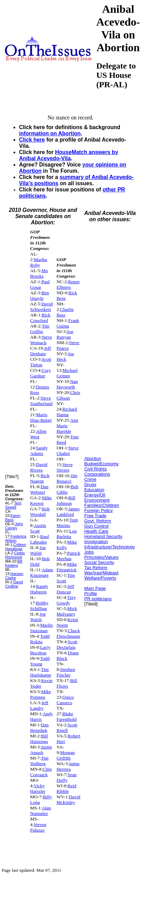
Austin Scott (38, 528)
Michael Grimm (67, 373)
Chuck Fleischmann (68, 633)
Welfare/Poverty (100, 578)
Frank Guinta (67, 323)
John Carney (14, 526)
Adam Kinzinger (41, 572)
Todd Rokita (40, 639)
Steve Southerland (41, 400)
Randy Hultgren (39, 589)
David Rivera (38, 467)
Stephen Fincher (65, 672)
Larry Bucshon (40, 650)
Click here (32, 140)
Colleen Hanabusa (15, 546)
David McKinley (68, 799)
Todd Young (40, 661)
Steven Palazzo (38, 827)
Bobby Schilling (39, 605)
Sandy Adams (38, 450)
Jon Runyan (64, 334)
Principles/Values (101, 557)
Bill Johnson (65, 500)
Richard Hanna (66, 411)
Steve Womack (41, 339)
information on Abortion (50, 133)
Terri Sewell (13, 505)
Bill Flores (66, 683)
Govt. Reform (97, 520)
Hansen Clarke (14, 576)
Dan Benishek (39, 727)
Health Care (96, 531)
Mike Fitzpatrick (66, 567)
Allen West (38, 434)
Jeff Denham (40, 351)
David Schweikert (41, 306)
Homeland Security (103, 536)
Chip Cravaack (41, 771)
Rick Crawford (40, 317)
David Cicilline (14, 584)
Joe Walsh (38, 550)
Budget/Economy (101, 463)
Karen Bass (12, 517)
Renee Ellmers (68, 284)
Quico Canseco (65, 699)
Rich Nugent (40, 478)
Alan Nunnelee (40, 810)
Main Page (95, 588)
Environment (96, 500)
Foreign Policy (98, 510)
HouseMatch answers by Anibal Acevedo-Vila (68, 155)
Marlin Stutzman (41, 627)
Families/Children (101, 505)
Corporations (97, 474)
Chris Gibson (68, 395)
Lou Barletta (66, 533)
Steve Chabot (67, 450)
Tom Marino (67, 522)
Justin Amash (41, 749)
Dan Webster (39, 489)
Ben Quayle (39, 295)
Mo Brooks (39, 273)
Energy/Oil (94, 494)
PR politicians (98, 598)
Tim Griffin (39, 328)
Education (94, 489)
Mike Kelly (66, 544)
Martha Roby (38, 262)
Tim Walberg (39, 760)
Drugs (90, 484)
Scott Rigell (66, 727)
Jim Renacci (66, 478)
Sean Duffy (66, 777)
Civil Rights (95, 469)
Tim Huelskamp (40, 672)
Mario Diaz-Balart (41, 417)
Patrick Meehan (68, 555)
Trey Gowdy (66, 600)
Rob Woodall (40, 511)
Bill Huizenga (39, 738)
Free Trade (95, 515)
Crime (90, 479)
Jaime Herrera (68, 766)
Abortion (92, 458)
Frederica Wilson (15, 538)
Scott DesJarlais (66, 644)
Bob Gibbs (67, 489)
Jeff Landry (39, 705)
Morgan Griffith (65, 755)
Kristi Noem (67, 622)
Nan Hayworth (67, 384)
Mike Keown (41, 500)
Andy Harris (41, 716)
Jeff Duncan (65, 589)
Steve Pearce (67, 345)
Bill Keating (13, 563)
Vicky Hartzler (37, 788)
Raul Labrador (39, 539)
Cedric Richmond (15, 555)
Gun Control (96, 526)
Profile (90, 593)
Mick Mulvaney (66, 611)
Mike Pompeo (40, 694)
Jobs (89, 552)
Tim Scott (65, 578)
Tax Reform (95, 567)
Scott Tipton (40, 362)
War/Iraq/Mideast (101, 572)
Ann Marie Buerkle (67, 426)
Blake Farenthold (66, 716)
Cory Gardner (40, 373)
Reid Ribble (66, 788)
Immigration (96, 541)
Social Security (99, 562)
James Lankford (68, 511)
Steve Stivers (64, 467)
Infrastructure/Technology (109, 546)
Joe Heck (65, 356)
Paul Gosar (40, 284)
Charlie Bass (65, 312)
